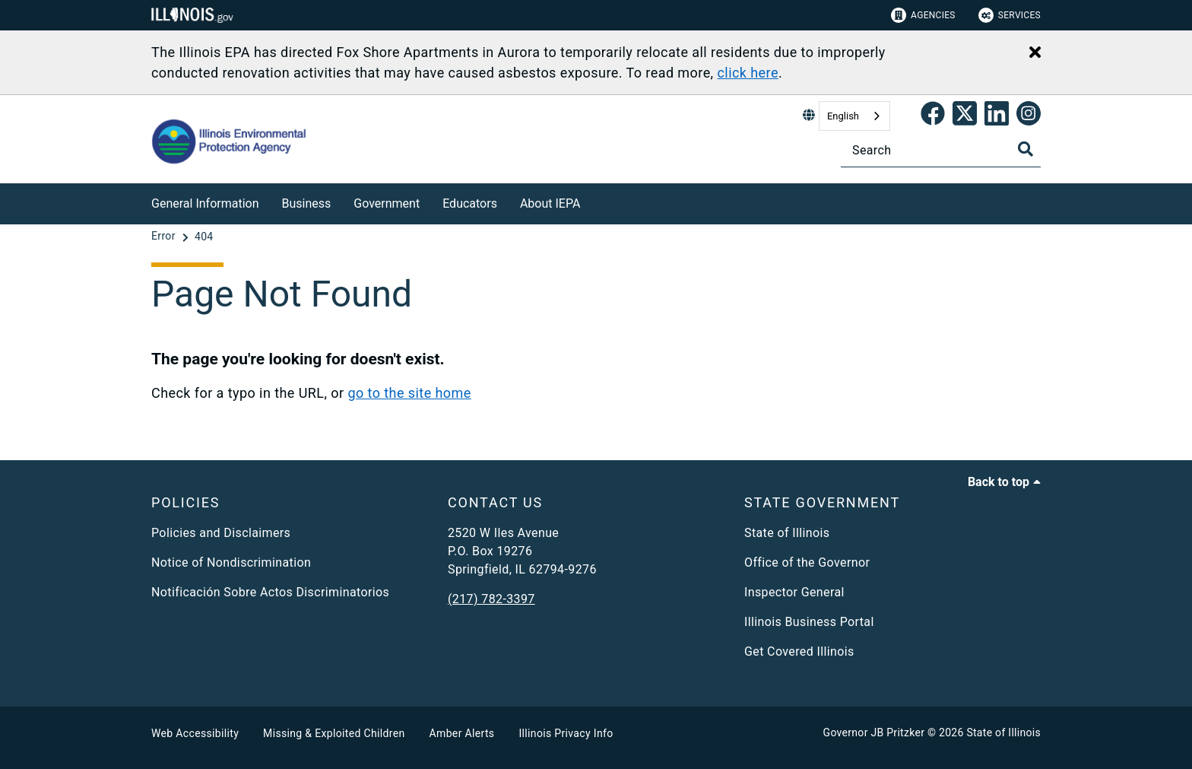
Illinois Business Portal (809, 622)
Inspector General (794, 592)
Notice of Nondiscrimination (231, 562)
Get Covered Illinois (799, 651)
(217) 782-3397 (491, 599)
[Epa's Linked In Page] (996, 116)
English (843, 116)
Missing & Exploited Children (333, 733)
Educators (469, 203)
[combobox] (854, 116)
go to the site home (409, 393)
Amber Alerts (462, 733)
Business (306, 203)
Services (1009, 15)
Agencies (923, 15)
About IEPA (550, 203)
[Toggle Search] (1025, 149)
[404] (204, 236)
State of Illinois (786, 533)
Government (386, 203)
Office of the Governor (807, 562)
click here (747, 73)
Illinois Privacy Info (565, 733)
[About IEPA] (591, 201)
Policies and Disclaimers (220, 533)
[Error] (165, 236)
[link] (933, 116)
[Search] (941, 150)
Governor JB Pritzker (874, 732)
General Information (205, 203)
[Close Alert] (1035, 53)
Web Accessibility (195, 733)
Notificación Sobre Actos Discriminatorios (270, 592)
